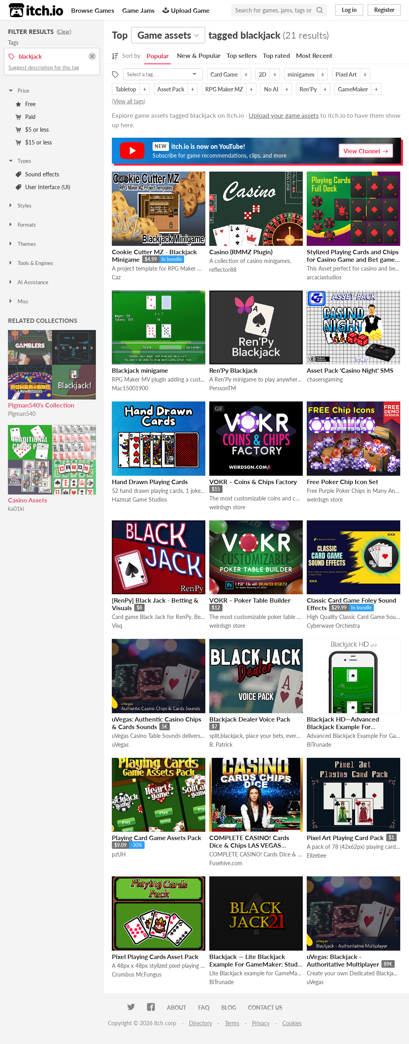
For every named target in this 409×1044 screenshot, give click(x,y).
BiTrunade (319, 744)
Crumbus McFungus (136, 974)
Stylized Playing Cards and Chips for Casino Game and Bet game (353, 255)
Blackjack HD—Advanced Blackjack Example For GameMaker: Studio (343, 726)
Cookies (292, 1023)
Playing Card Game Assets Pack (156, 837)
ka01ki (16, 508)
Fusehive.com (225, 863)
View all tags (128, 101)
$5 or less (32, 129)
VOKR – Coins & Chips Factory (253, 481)
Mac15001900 (130, 388)
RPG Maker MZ (224, 89)
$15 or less (34, 142)
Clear (64, 31)
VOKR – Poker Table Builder (249, 600)
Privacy (261, 1023)
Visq (117, 625)
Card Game (224, 74)
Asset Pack (170, 89)
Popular (158, 55)
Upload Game (186, 10)
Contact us (265, 1007)
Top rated (276, 55)
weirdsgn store (227, 507)
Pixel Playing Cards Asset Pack (155, 956)
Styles (20, 205)
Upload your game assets (284, 115)
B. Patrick (220, 744)
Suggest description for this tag (43, 67)
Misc (18, 301)
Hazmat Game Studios (139, 499)
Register (384, 9)
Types (19, 161)
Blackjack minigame (140, 370)
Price (18, 90)
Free (26, 104)
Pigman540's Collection (41, 405)
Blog (228, 1007)
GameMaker (353, 89)
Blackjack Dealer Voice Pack (249, 719)
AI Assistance (28, 282)
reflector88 (222, 269)
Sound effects (37, 174)
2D (262, 74)
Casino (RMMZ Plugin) (240, 251)
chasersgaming (325, 379)
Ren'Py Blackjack (233, 370)
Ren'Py (308, 89)
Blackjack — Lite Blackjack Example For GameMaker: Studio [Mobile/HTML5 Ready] (256, 964)
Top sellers (241, 55)
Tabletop (125, 89)
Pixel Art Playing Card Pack (345, 837)
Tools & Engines (30, 263)
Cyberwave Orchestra (333, 625)
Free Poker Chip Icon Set (342, 481)
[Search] (319, 10)
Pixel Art (346, 74)
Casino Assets (27, 500)
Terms (232, 1023)
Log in (349, 9)
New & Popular (198, 55)
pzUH (119, 854)
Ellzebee (316, 855)
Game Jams (138, 10)
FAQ (203, 1007)
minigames (301, 74)
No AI (271, 89)
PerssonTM (222, 388)
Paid (26, 116)
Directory (200, 1023)
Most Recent (314, 55)
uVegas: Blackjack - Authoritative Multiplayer (343, 960)
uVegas (120, 744)
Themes (22, 244)
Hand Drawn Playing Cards (150, 481)
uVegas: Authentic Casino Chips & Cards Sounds (156, 722)
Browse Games (92, 10)
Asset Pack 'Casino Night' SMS (350, 370)
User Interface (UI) (43, 187)
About (176, 1007)
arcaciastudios (324, 277)
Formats (22, 224)
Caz (116, 277)
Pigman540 (22, 413)
